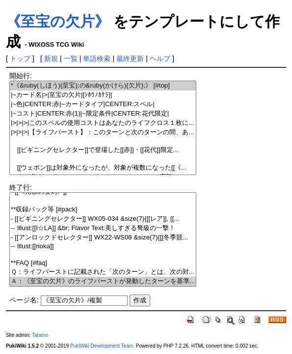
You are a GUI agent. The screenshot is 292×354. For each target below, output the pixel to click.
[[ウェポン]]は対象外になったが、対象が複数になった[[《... (103, 168)
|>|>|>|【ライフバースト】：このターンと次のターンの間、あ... (103, 132)
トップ (20, 58)
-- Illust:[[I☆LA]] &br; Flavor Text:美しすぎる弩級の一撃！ (103, 228)
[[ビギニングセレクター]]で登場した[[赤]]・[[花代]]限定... (103, 150)
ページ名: (24, 300)
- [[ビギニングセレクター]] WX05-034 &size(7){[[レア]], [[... (103, 219)
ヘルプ (160, 58)
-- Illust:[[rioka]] (103, 246)
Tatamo (40, 335)
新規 (51, 58)
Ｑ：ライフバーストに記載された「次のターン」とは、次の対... (103, 272)
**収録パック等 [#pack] (103, 209)
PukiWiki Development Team (101, 346)
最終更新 (130, 58)
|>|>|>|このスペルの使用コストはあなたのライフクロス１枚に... (103, 123)
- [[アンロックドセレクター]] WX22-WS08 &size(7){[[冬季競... (103, 237)
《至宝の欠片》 (57, 21)
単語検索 (96, 58)
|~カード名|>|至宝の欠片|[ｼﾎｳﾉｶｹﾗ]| (103, 95)
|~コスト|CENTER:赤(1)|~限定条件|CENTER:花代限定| (103, 113)
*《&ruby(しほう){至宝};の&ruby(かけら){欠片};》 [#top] (103, 85)
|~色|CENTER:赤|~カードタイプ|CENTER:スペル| (103, 104)
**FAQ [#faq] (103, 263)
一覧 (71, 58)
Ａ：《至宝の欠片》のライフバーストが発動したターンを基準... (103, 281)
